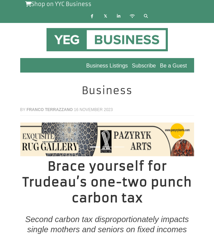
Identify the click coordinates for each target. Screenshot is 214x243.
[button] (33, 139)
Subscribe (144, 66)
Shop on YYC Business (58, 4)
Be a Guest (173, 66)
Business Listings (107, 66)
